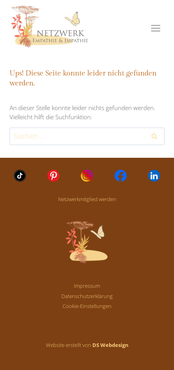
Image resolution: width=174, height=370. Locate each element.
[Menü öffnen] (155, 28)
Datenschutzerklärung (87, 296)
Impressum (87, 285)
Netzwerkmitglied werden (87, 199)
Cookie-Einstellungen (87, 306)
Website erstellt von (87, 345)
